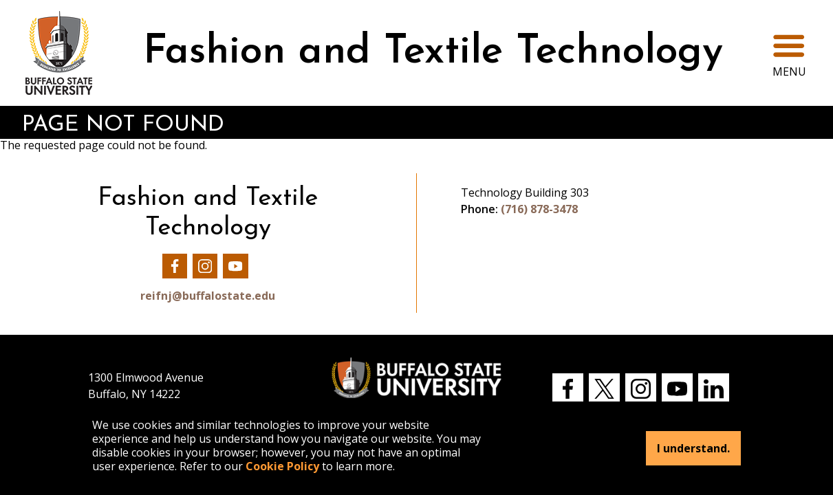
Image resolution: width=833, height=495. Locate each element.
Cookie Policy (282, 466)
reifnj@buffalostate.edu (207, 295)
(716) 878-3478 (539, 209)
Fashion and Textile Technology (433, 52)
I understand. (693, 448)
